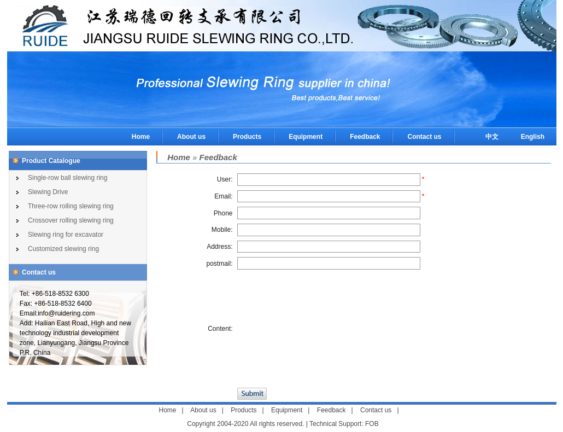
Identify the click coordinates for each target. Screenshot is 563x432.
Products (247, 137)
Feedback (365, 137)
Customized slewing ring (63, 249)
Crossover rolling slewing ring (71, 220)
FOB (372, 424)
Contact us (424, 137)
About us (191, 137)
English (532, 137)
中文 (492, 137)
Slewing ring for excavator (65, 234)
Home (141, 137)
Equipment (305, 137)
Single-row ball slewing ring (67, 178)
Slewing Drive (48, 192)
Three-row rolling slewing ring (71, 206)
